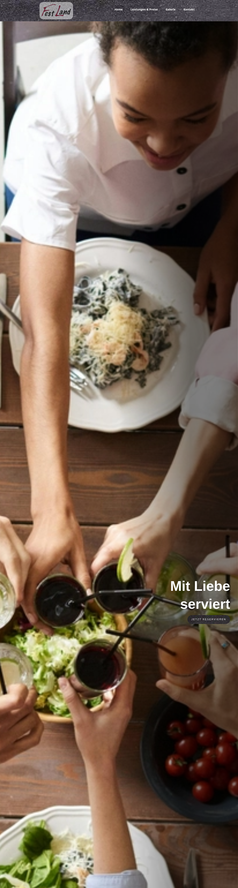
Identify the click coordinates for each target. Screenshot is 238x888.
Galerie (171, 9)
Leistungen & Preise (144, 9)
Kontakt (189, 9)
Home (118, 9)
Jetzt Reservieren (208, 619)
